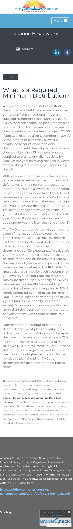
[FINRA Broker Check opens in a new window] (55, 518)
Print (10, 77)
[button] (60, 20)
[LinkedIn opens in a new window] (57, 55)
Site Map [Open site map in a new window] (6, 512)
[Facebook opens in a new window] (67, 55)
